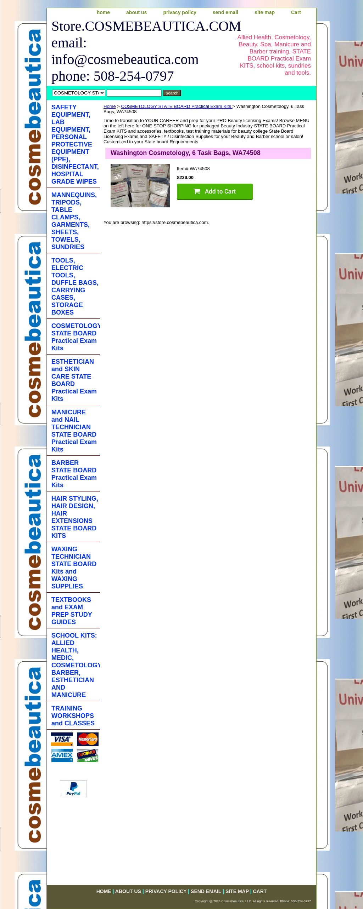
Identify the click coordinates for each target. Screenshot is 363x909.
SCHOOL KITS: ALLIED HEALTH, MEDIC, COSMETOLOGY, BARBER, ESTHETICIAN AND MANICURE (75, 665)
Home (110, 106)
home (103, 12)
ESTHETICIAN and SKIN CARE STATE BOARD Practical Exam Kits (74, 380)
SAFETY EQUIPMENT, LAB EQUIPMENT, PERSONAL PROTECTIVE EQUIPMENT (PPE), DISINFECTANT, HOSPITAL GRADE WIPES (75, 144)
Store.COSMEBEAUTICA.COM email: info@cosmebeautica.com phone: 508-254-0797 (137, 51)
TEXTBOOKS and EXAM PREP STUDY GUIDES (71, 611)
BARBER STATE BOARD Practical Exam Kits (74, 474)
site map (265, 12)
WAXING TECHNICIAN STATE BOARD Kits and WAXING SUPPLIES (73, 568)
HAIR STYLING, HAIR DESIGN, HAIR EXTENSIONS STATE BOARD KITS (74, 517)
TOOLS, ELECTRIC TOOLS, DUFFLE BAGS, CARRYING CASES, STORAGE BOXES (75, 286)
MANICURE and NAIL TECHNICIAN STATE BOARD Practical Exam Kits (74, 431)
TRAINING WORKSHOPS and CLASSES (73, 716)
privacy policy (179, 12)
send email (225, 12)
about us (136, 12)
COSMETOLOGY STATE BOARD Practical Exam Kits (177, 106)
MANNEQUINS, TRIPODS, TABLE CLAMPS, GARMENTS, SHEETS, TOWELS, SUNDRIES (74, 221)
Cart (296, 12)
